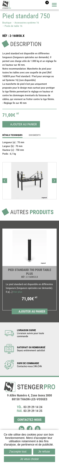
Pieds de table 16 (13, 25)
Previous (4, 180)
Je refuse (44, 451)
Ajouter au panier (23, 124)
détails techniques (12, 135)
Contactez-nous (29, 420)
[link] (29, 271)
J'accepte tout (18, 451)
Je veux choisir (29, 459)
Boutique (6, 22)
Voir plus (17, 291)
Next (54, 180)
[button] (29, 180)
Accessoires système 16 (26, 22)
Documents (35, 135)
